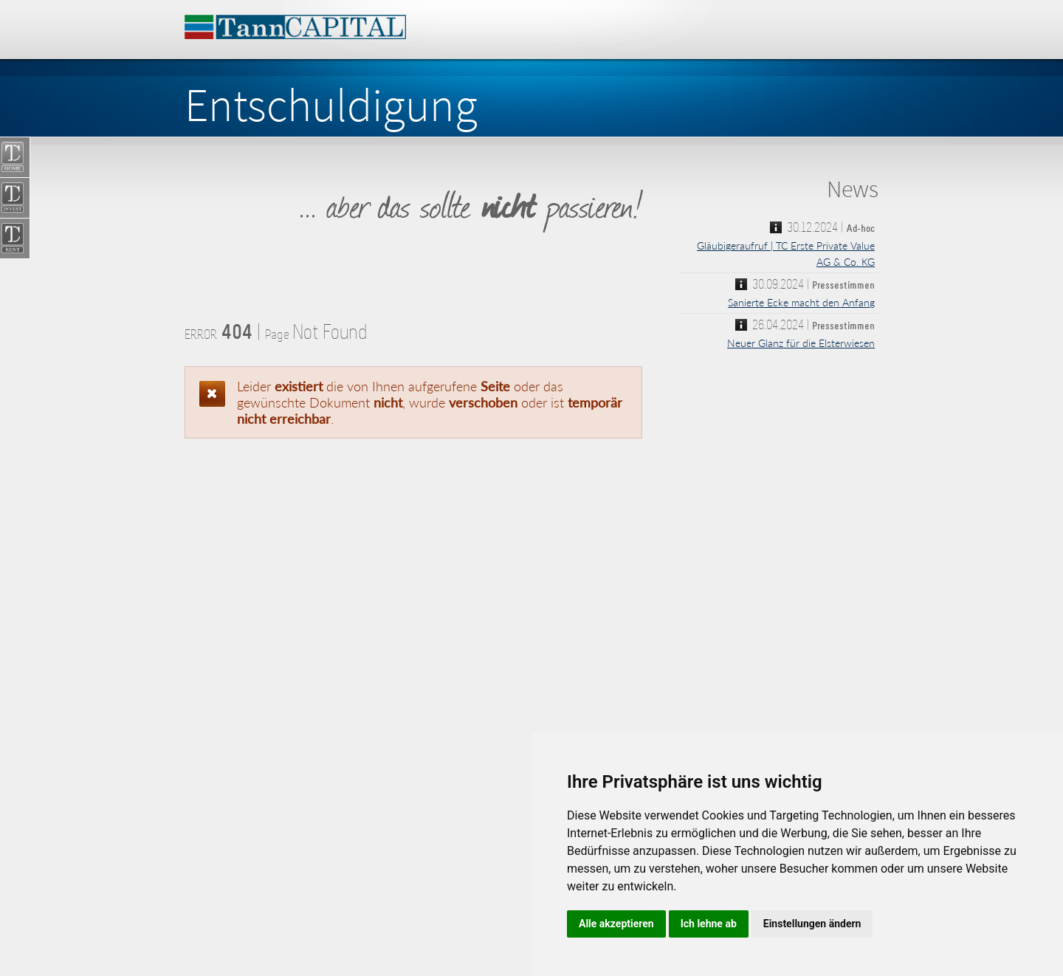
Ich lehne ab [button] (709, 923)
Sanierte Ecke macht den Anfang (801, 302)
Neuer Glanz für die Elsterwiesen (801, 343)
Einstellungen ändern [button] (812, 923)
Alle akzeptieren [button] (616, 923)
